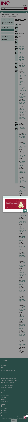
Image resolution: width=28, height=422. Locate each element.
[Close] (27, 197)
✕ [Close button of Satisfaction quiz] (26, 416)
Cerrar (25, 210)
